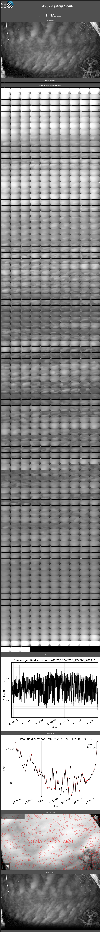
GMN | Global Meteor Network (57, 5)
